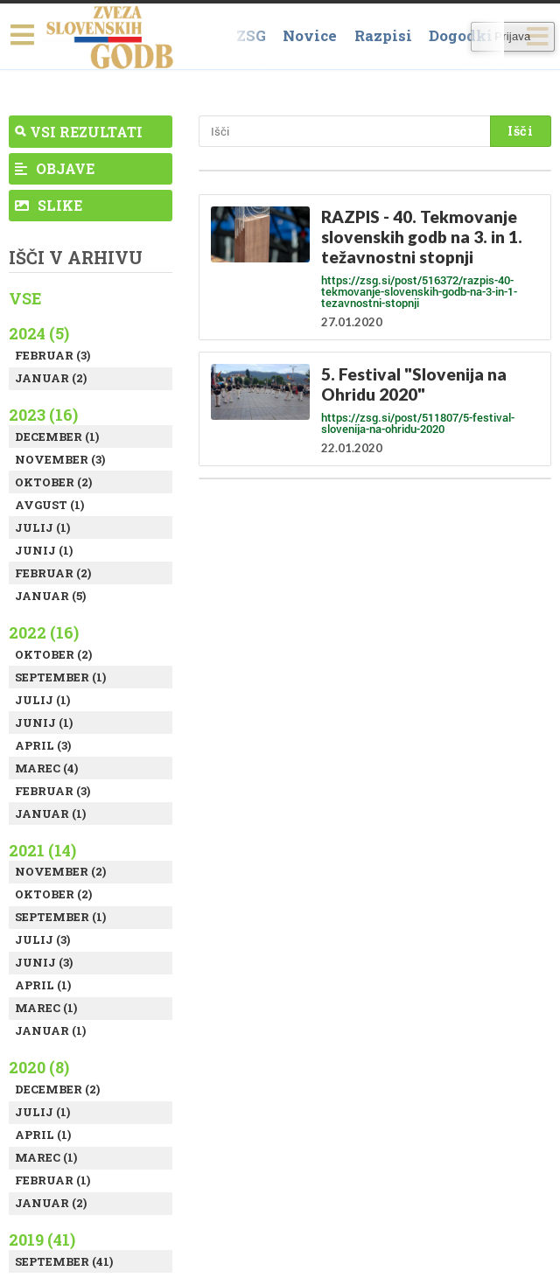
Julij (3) (42, 939)
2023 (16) (43, 414)
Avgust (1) (49, 505)
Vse (25, 298)
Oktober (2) (53, 482)
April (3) (43, 745)
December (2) (57, 1089)
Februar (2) (53, 573)
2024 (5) (39, 333)
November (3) (60, 459)
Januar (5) (50, 596)
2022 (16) (44, 632)
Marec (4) (46, 768)
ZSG (251, 35)
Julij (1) (42, 527)
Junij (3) (44, 962)
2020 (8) (39, 1067)
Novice (310, 35)
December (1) (57, 436)
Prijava (512, 36)
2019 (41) (42, 1239)
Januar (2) (51, 378)
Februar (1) (52, 1180)
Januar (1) (50, 813)
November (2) (60, 871)
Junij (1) (44, 550)
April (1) (43, 985)
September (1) (60, 677)
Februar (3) (52, 355)
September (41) (64, 1261)
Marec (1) (46, 1008)
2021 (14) (42, 850)
